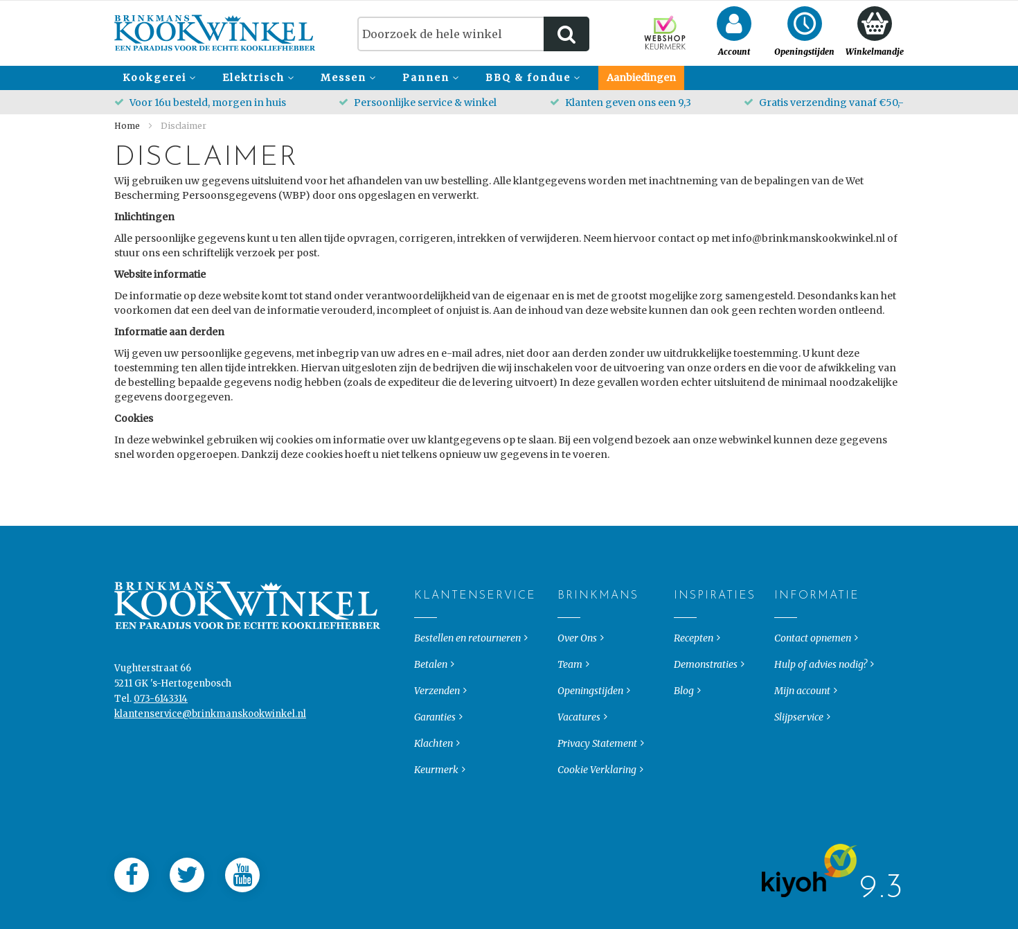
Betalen (430, 725)
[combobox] (473, 34)
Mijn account (802, 751)
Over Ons (577, 699)
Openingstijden (590, 751)
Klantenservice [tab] (425, 656)
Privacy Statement (597, 804)
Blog (684, 751)
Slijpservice (798, 778)
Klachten (433, 804)
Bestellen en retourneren (467, 699)
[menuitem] (157, 78)
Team (569, 725)
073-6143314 (161, 760)
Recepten (693, 699)
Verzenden (437, 751)
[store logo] (215, 33)
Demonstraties (706, 725)
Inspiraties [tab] (685, 656)
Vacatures (578, 778)
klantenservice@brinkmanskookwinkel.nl (210, 775)
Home (128, 126)
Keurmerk (436, 830)
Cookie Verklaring (596, 830)
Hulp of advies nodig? (820, 725)
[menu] (509, 78)
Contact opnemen (812, 699)
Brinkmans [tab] (568, 656)
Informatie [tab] (785, 656)
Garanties (435, 778)
